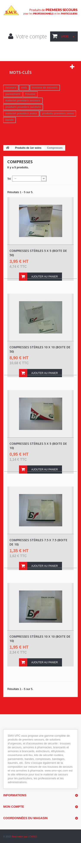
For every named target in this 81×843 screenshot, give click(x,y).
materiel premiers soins (21, 113)
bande (9, 119)
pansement (12, 94)
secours (10, 87)
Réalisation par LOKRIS (24, 836)
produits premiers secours (23, 106)
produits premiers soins (58, 113)
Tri (9, 178)
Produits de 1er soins (28, 147)
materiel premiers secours (22, 100)
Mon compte (13, 806)
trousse (30, 94)
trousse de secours (45, 87)
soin (24, 87)
